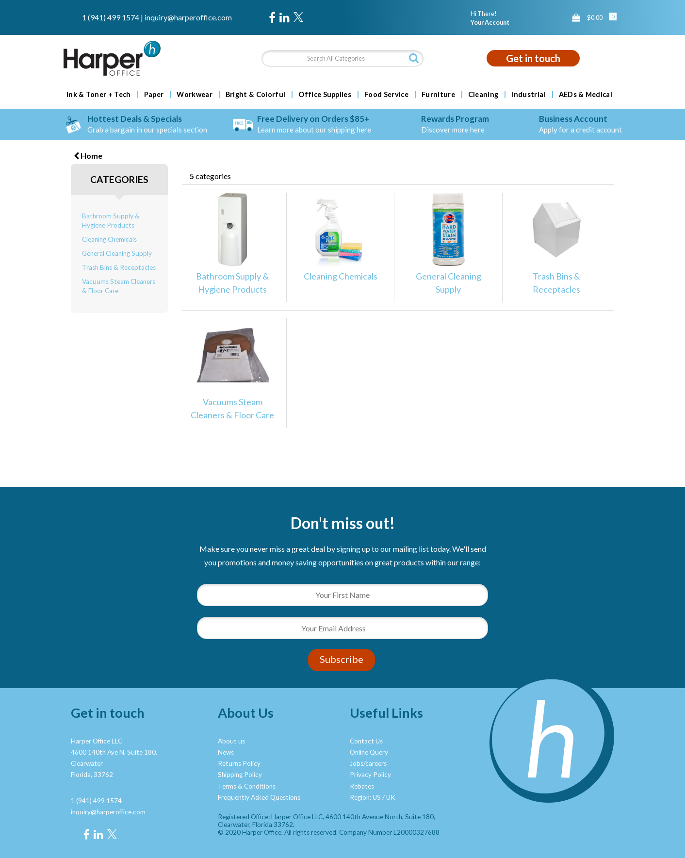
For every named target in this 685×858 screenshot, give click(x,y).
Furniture (438, 94)
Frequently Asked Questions (259, 797)
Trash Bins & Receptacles (119, 267)
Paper (154, 94)
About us (231, 741)
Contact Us (366, 741)
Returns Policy (239, 763)
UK (390, 797)
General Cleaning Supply (117, 253)
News (226, 752)
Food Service (386, 94)
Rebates (362, 786)
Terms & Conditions (247, 786)
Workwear (194, 94)
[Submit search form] (414, 58)
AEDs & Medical (585, 94)
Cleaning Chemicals (109, 239)
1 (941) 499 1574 (110, 17)
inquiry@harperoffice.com (188, 17)
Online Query (369, 752)
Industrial (528, 94)
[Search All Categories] (342, 58)
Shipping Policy (240, 774)
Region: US (365, 797)
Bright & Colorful (255, 94)
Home (88, 155)
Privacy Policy (370, 774)
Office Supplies (324, 94)
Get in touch (533, 58)
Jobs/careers (368, 763)
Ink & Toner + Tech (98, 94)
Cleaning (483, 94)
